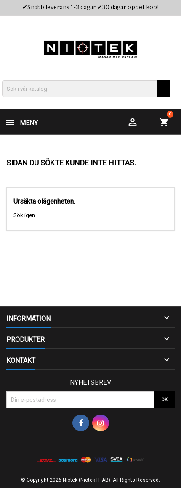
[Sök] (86, 88)
